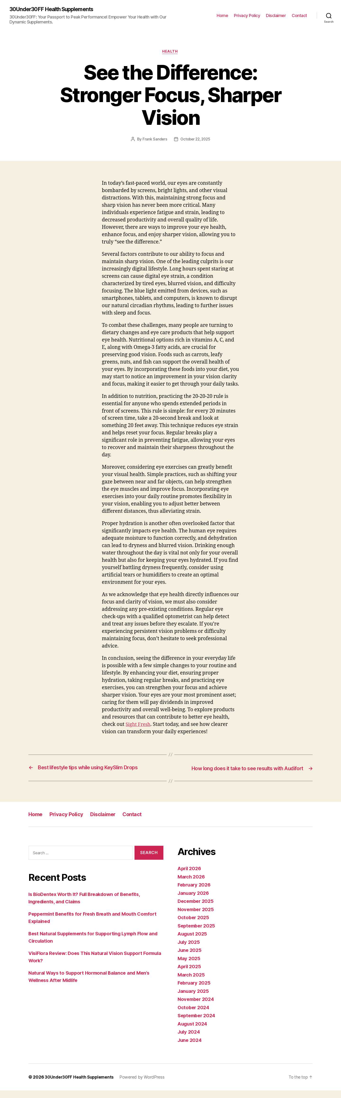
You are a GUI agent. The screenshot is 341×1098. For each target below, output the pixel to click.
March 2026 (192, 884)
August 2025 (193, 941)
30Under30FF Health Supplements (54, 9)
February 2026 (195, 892)
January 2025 (194, 998)
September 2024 (198, 1023)
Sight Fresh (139, 725)
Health (170, 52)
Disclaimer (276, 15)
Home (222, 15)
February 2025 (195, 990)
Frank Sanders (153, 140)
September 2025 (198, 933)
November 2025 (197, 917)
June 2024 (190, 1047)
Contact (299, 15)
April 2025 (190, 974)
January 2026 (194, 900)
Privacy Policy (247, 15)
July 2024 (190, 1039)
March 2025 (192, 982)
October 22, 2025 (195, 140)
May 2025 (189, 966)
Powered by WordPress (144, 1084)
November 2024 (197, 1007)
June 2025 (190, 958)
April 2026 (190, 876)
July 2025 (189, 949)
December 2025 (197, 909)
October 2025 (194, 925)
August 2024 (193, 1031)
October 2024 (194, 1015)
